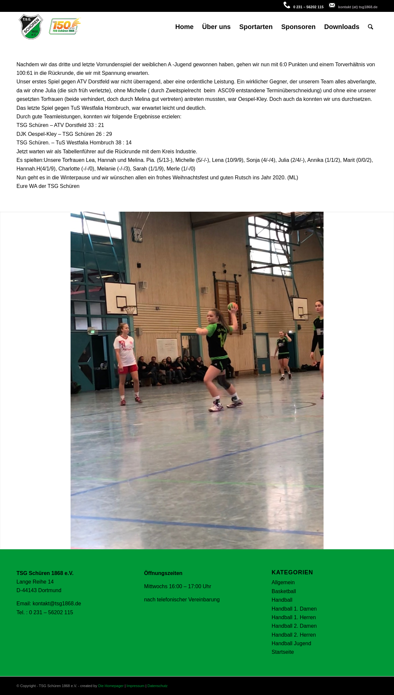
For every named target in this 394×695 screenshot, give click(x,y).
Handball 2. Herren (294, 635)
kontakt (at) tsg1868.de (358, 7)
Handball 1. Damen (294, 609)
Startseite (283, 652)
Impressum (135, 686)
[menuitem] (184, 27)
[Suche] (371, 27)
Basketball (284, 591)
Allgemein (283, 582)
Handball (282, 600)
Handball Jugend (291, 643)
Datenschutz (157, 686)
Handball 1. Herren (294, 617)
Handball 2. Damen (294, 626)
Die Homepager (111, 686)
